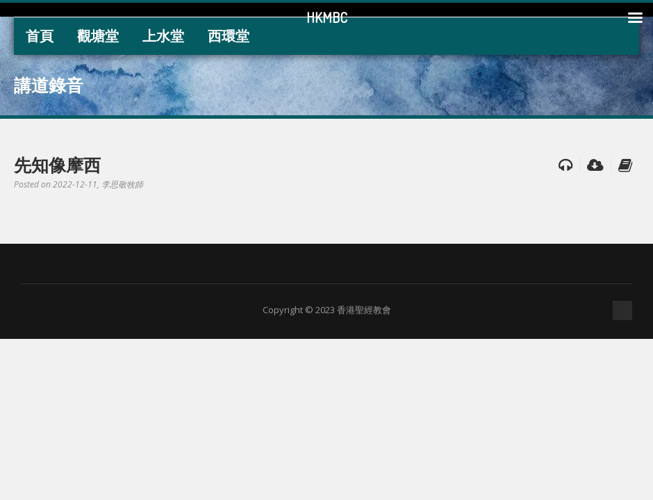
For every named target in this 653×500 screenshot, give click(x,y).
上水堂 (163, 35)
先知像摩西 (57, 164)
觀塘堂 (98, 35)
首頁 (39, 35)
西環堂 (228, 35)
